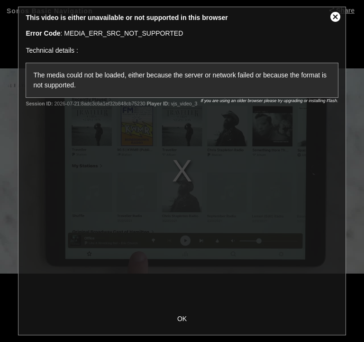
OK (182, 319)
